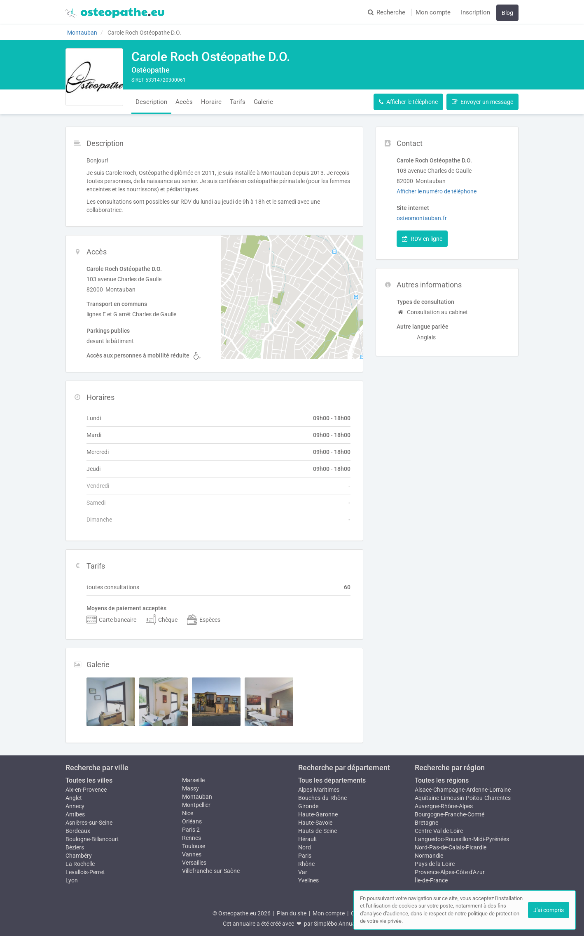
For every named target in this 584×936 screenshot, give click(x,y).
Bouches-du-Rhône (322, 798)
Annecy (74, 806)
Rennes (191, 838)
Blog (507, 12)
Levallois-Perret (85, 872)
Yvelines (308, 880)
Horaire (211, 102)
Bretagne (426, 822)
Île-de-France (431, 880)
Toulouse (193, 846)
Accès (184, 102)
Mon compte (433, 12)
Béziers (74, 847)
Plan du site (291, 913)
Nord (304, 847)
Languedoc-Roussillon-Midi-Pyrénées (462, 839)
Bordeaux (77, 831)
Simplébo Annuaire (338, 923)
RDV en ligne (422, 238)
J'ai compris (548, 910)
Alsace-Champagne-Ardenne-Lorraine (463, 789)
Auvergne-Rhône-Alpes (444, 806)
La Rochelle (80, 864)
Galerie (263, 102)
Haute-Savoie (315, 822)
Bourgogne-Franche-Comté (449, 814)
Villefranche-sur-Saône (211, 871)
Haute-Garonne (318, 814)
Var (302, 872)
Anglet (73, 798)
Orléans (192, 821)
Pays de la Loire (435, 864)
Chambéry (78, 855)
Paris (304, 855)
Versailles (194, 862)
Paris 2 (191, 829)
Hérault (307, 839)
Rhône (306, 864)
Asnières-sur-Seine (88, 822)
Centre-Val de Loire (439, 831)
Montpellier (196, 805)
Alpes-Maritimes (318, 789)
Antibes (75, 814)
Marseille (193, 780)
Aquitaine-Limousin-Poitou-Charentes (463, 798)
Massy (190, 788)
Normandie (429, 855)
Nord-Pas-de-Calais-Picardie (450, 847)
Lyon (71, 880)
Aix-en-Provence (86, 789)
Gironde (308, 806)
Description (151, 102)
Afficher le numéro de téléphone (437, 191)
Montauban (197, 796)
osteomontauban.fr (422, 218)
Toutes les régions (442, 780)
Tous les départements (332, 780)
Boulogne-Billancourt (92, 839)
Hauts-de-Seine (317, 831)
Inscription (475, 12)
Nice (187, 813)
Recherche (386, 12)
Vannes (191, 854)
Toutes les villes (88, 780)
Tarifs (237, 102)
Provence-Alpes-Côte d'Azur (450, 872)
